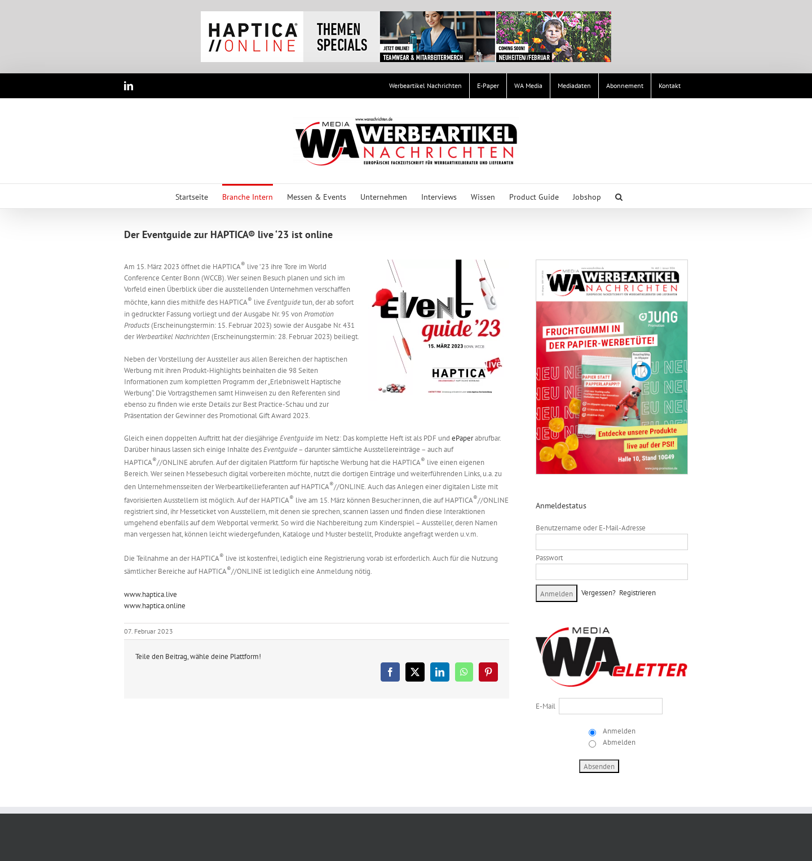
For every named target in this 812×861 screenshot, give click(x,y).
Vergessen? (598, 593)
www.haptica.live (150, 594)
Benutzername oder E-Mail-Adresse (591, 528)
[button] (619, 196)
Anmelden (618, 731)
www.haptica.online (155, 605)
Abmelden (618, 742)
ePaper (462, 438)
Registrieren (637, 593)
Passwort (549, 558)
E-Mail (545, 706)
